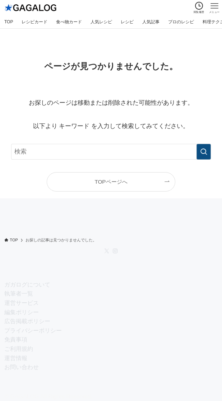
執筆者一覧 (18, 294)
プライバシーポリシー (33, 330)
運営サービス (21, 303)
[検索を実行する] (203, 152)
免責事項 (15, 339)
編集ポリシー (21, 312)
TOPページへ (110, 182)
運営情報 (15, 358)
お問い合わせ (21, 367)
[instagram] (115, 251)
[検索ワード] (111, 152)
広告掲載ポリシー (27, 321)
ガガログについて (27, 285)
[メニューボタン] (214, 7)
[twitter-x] (106, 251)
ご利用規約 (18, 349)
